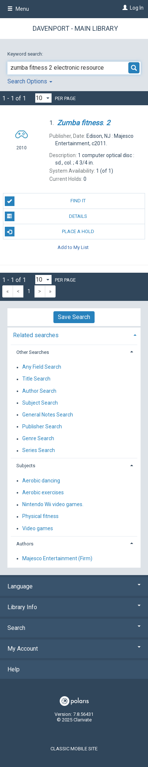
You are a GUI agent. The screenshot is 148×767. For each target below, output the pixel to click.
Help (13, 669)
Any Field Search (41, 367)
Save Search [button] (74, 317)
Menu (18, 9)
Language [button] (74, 586)
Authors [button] (24, 544)
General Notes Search (47, 415)
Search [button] (74, 627)
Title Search (36, 379)
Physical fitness (40, 516)
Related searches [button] (36, 335)
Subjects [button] (25, 465)
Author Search (39, 391)
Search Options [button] (29, 81)
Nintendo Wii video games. (52, 505)
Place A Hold (50, 231)
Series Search (38, 451)
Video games (37, 528)
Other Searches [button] (32, 352)
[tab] (74, 334)
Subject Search (40, 403)
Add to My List (73, 247)
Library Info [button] (74, 607)
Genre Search (38, 439)
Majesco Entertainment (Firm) (57, 558)
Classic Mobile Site (74, 748)
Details (46, 216)
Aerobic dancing (41, 481)
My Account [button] (74, 648)
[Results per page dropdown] (43, 98)
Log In (137, 8)
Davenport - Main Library (75, 28)
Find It (45, 201)
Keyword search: (25, 54)
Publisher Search (42, 426)
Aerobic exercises (43, 492)
